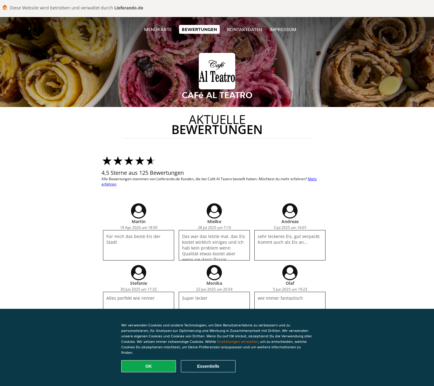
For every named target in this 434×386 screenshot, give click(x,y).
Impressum (283, 29)
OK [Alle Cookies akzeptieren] (149, 366)
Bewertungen (199, 29)
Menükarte (158, 29)
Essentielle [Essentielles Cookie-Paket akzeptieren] (208, 366)
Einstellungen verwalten (237, 341)
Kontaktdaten (244, 29)
